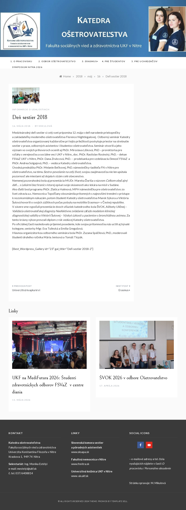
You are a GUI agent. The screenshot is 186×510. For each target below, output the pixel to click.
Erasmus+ (124, 290)
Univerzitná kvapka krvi (26, 290)
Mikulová (45, 126)
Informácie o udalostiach (30, 109)
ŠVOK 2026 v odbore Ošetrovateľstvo (133, 378)
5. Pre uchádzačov (146, 61)
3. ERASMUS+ (90, 61)
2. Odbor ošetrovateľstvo (58, 61)
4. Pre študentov (115, 61)
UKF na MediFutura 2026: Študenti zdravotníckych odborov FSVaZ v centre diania (48, 385)
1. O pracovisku (22, 61)
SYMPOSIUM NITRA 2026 (28, 67)
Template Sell (119, 501)
